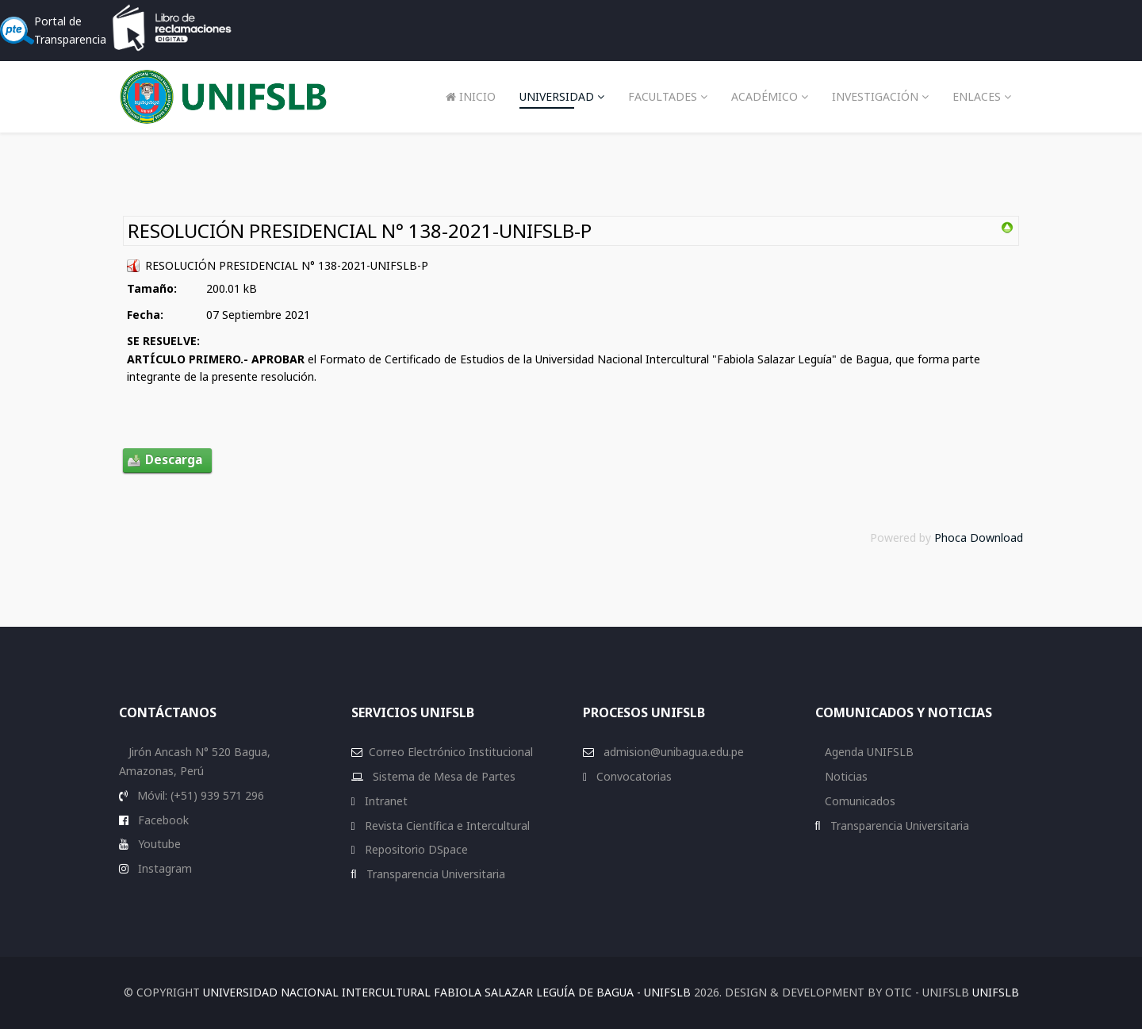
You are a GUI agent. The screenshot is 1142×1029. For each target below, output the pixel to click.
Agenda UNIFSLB (868, 751)
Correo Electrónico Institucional (451, 751)
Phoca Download (978, 537)
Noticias (845, 776)
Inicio (471, 96)
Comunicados (858, 800)
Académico (764, 96)
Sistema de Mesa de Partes (442, 776)
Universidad (556, 96)
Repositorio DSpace (416, 849)
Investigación (875, 96)
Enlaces (976, 96)
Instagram (163, 868)
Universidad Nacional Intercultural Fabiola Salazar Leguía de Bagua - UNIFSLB (447, 992)
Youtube (158, 843)
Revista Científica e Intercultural (446, 825)
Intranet (385, 800)
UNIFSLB (995, 992)
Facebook (162, 819)
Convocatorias (632, 776)
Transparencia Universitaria (434, 873)
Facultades (662, 96)
